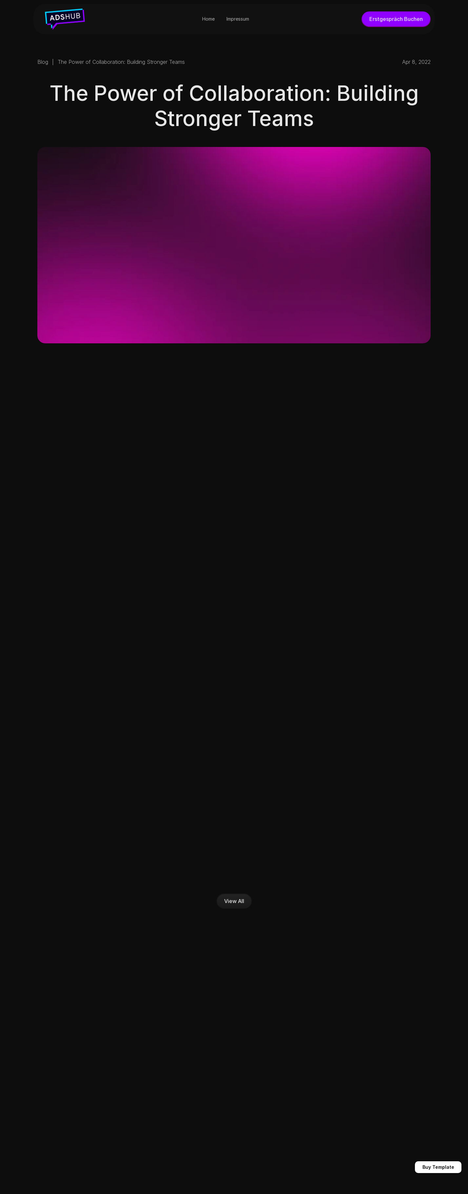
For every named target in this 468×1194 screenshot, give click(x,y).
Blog (42, 62)
